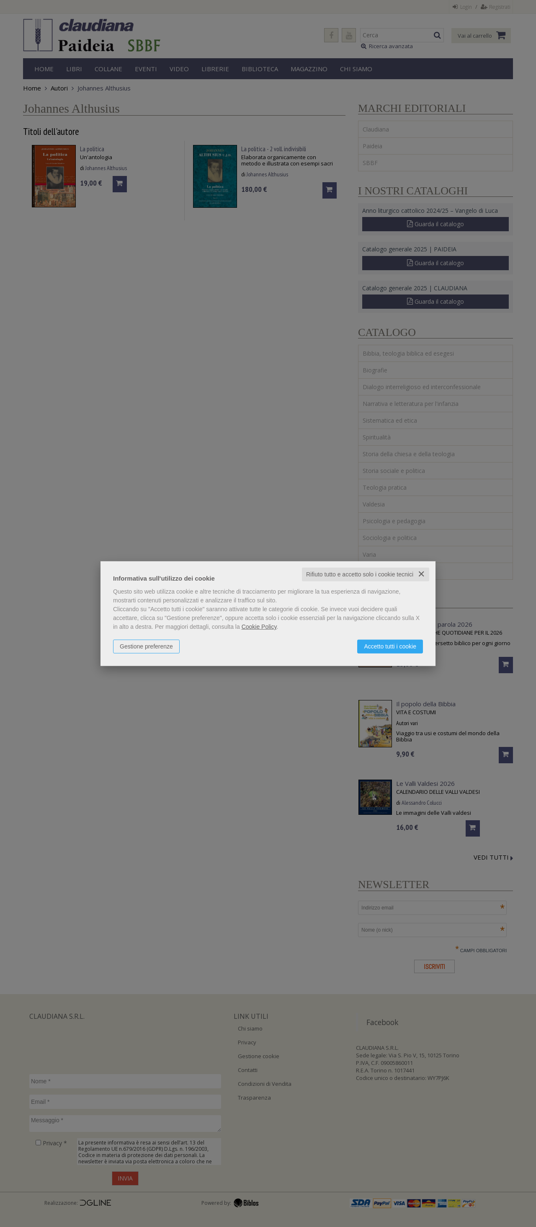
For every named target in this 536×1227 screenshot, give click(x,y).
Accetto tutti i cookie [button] (390, 646)
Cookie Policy (259, 626)
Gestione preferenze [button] (146, 646)
